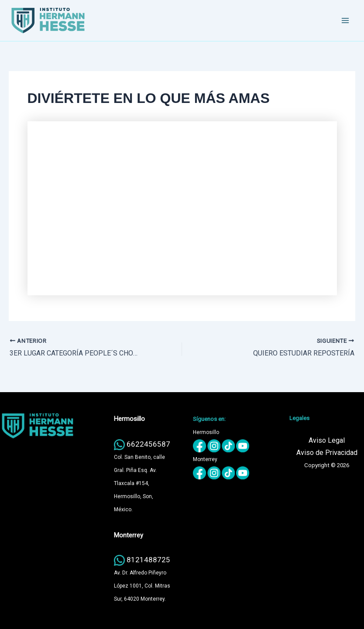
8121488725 (148, 559)
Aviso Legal (327, 440)
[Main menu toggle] (346, 20)
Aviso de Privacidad (326, 452)
